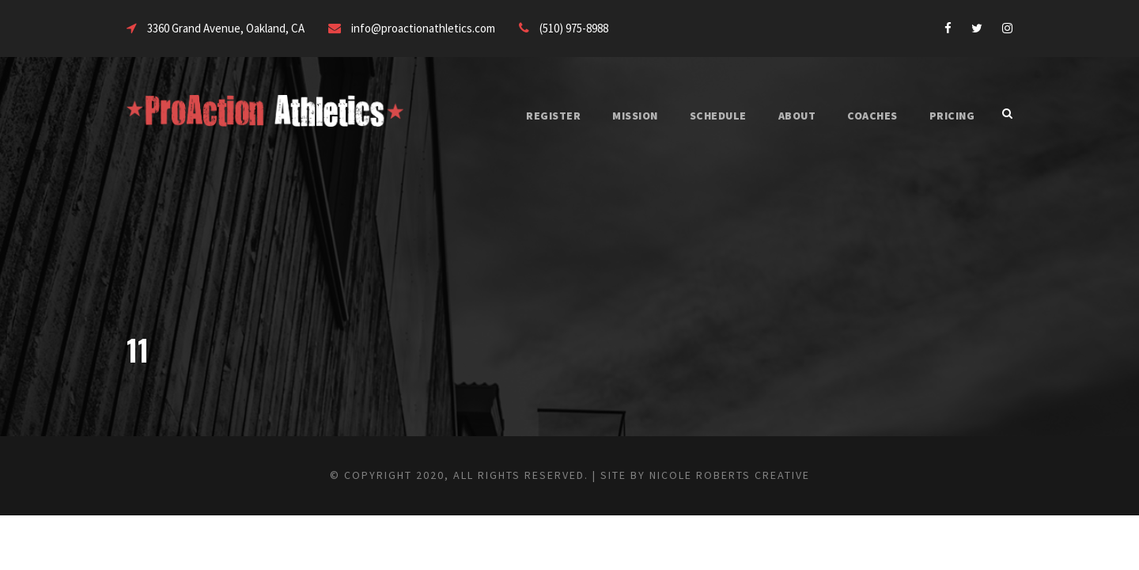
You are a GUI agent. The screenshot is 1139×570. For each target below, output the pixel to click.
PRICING (949, 115)
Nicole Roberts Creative (756, 475)
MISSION (611, 115)
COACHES (865, 115)
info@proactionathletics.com (451, 28)
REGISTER (524, 115)
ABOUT (783, 115)
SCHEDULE (699, 115)
